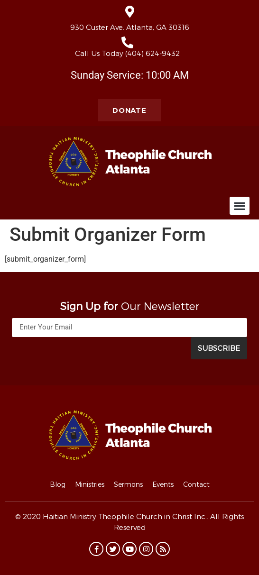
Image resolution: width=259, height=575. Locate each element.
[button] (240, 206)
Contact (196, 484)
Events (163, 484)
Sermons (128, 484)
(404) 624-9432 (152, 53)
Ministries (89, 484)
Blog (57, 484)
